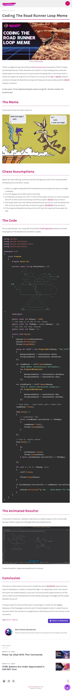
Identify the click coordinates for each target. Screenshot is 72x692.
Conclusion (11, 578)
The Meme (10, 102)
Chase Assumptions (18, 171)
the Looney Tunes (39, 67)
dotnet (9, 620)
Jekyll (39, 688)
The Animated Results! (20, 511)
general (15, 620)
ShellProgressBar (46, 229)
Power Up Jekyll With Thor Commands (22, 654)
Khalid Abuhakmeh (33, 686)
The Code (9, 220)
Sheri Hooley (39, 61)
